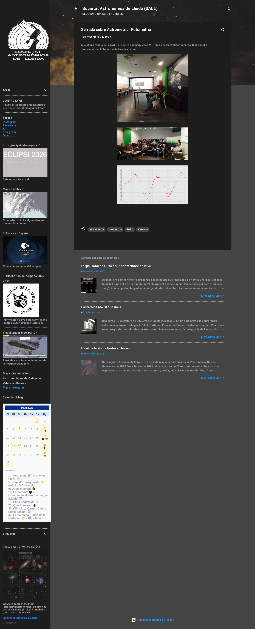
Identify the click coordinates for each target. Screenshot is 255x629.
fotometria (115, 229)
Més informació (212, 296)
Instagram (9, 122)
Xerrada (143, 229)
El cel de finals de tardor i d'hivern (105, 348)
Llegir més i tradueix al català (20, 617)
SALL (129, 229)
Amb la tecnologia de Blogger (153, 619)
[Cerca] (229, 9)
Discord (8, 135)
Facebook (9, 125)
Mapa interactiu (13, 387)
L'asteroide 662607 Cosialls (101, 307)
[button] (222, 30)
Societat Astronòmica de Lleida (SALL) (120, 8)
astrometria (97, 229)
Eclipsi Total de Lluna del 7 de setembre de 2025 (116, 266)
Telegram (9, 132)
